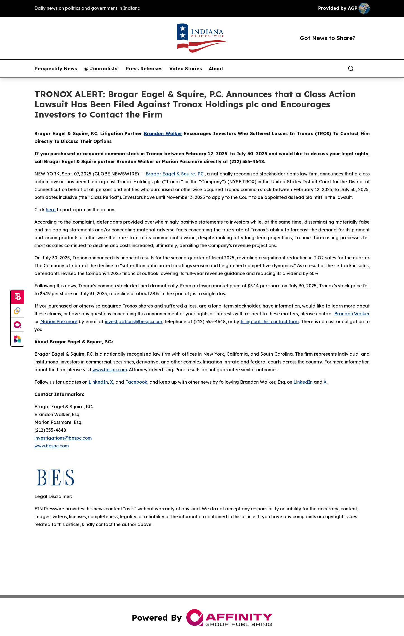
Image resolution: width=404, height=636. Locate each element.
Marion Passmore (59, 321)
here (51, 209)
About (216, 68)
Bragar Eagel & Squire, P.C (175, 174)
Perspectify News (55, 68)
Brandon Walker (352, 313)
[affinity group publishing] (17, 325)
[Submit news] (17, 297)
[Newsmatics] (17, 339)
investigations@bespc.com (133, 321)
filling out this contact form (270, 321)
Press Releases (144, 68)
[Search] (351, 68)
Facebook (136, 382)
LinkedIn (98, 382)
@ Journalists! (101, 68)
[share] (366, 68)
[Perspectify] (17, 311)
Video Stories (185, 68)
